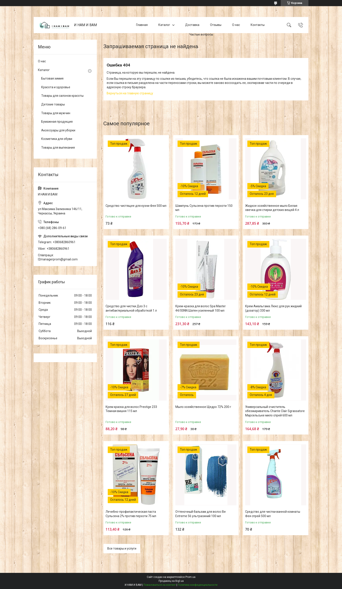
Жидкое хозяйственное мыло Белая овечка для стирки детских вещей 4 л (272, 208)
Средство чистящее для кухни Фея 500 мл (136, 205)
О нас (236, 25)
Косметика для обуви (56, 139)
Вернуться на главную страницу (130, 93)
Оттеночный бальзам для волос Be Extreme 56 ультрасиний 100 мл (200, 514)
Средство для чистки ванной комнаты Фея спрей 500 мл (272, 514)
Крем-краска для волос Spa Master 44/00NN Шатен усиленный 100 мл (200, 308)
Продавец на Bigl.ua (171, 580)
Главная (142, 25)
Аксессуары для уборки (58, 130)
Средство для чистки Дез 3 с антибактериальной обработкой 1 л (131, 308)
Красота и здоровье (55, 87)
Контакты (258, 25)
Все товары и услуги (121, 548)
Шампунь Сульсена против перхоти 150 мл (204, 208)
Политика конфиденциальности (197, 584)
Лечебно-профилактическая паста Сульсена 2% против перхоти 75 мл (131, 514)
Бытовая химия (52, 78)
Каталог (164, 25)
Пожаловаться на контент (160, 584)
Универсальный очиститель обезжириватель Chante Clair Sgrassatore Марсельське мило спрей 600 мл (275, 411)
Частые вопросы (201, 34)
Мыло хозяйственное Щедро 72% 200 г (203, 407)
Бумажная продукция (57, 121)
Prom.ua (190, 577)
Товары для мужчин (55, 113)
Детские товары (53, 104)
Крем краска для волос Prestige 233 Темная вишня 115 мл (131, 409)
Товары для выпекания (58, 147)
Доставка (192, 25)
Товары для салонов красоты (62, 95)
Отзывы (215, 25)
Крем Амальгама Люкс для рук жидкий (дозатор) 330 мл (273, 308)
